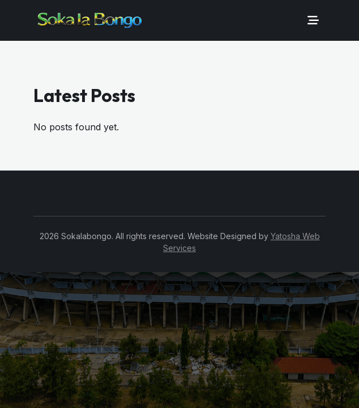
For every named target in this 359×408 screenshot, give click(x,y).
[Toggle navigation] (313, 20)
